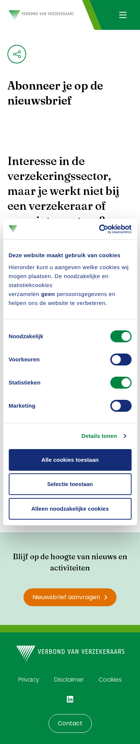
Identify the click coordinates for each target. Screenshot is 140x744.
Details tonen (99, 436)
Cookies (110, 679)
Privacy (28, 679)
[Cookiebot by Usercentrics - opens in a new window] (99, 229)
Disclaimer (69, 679)
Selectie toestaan (70, 484)
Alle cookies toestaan (70, 460)
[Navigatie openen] (123, 15)
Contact (70, 723)
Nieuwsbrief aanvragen (70, 597)
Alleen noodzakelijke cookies (70, 508)
